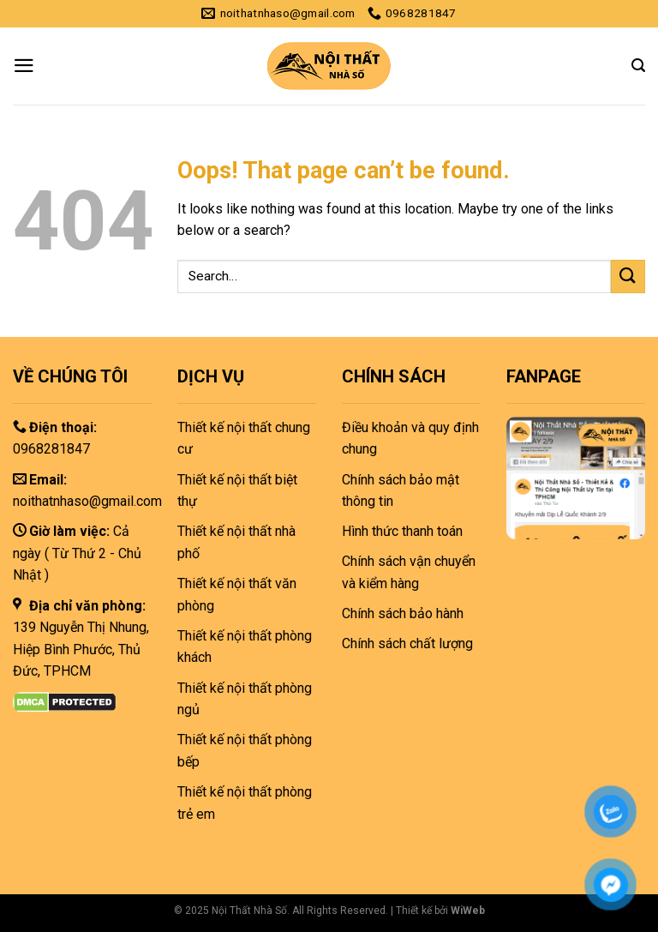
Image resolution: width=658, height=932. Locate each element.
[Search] (638, 65)
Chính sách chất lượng (407, 643)
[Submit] (628, 276)
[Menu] (24, 65)
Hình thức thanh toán (402, 531)
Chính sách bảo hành (403, 613)
